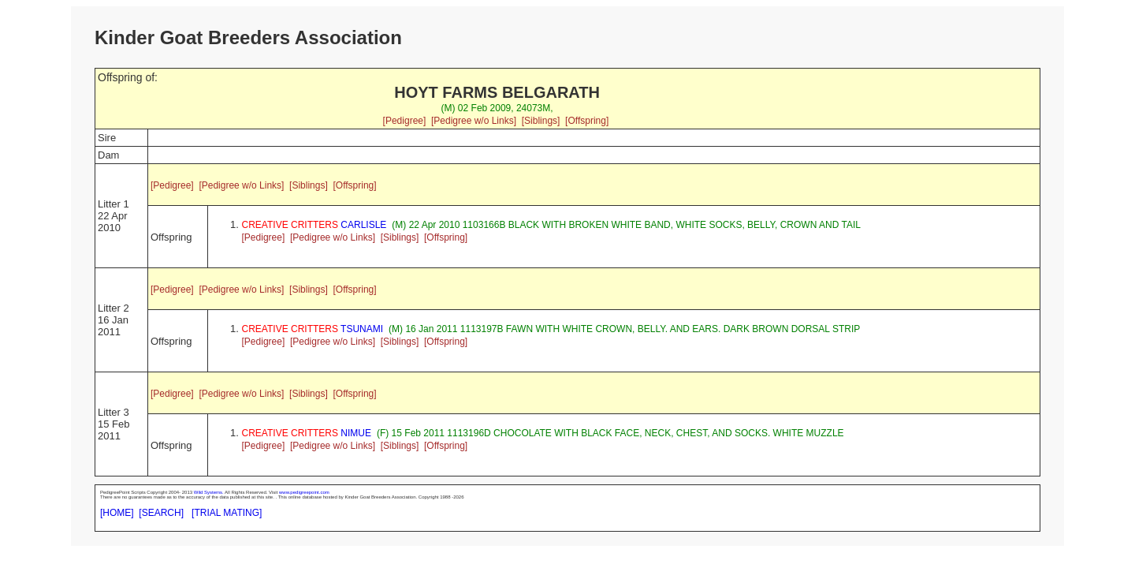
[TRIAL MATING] (227, 512)
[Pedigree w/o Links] (473, 120)
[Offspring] (586, 120)
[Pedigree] (404, 120)
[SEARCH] (161, 512)
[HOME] (117, 512)
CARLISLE (314, 224)
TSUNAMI (313, 328)
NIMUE (306, 433)
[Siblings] (541, 120)
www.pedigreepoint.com (304, 492)
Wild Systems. (209, 492)
